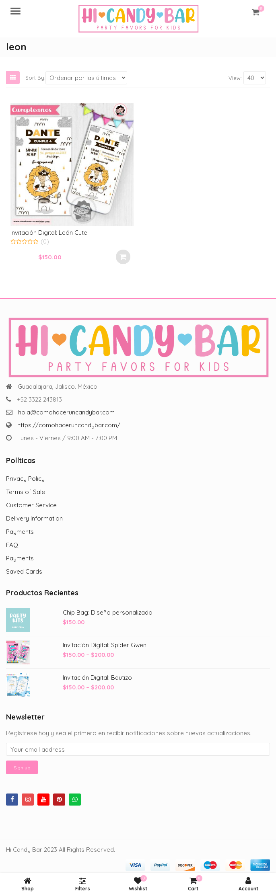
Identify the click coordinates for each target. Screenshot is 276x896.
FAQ (12, 545)
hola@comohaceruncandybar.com (66, 412)
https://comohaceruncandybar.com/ (68, 425)
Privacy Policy (25, 478)
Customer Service (31, 505)
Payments (20, 531)
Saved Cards (24, 571)
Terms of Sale (25, 492)
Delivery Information (34, 518)
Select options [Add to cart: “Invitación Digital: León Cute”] (123, 257)
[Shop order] (86, 77)
